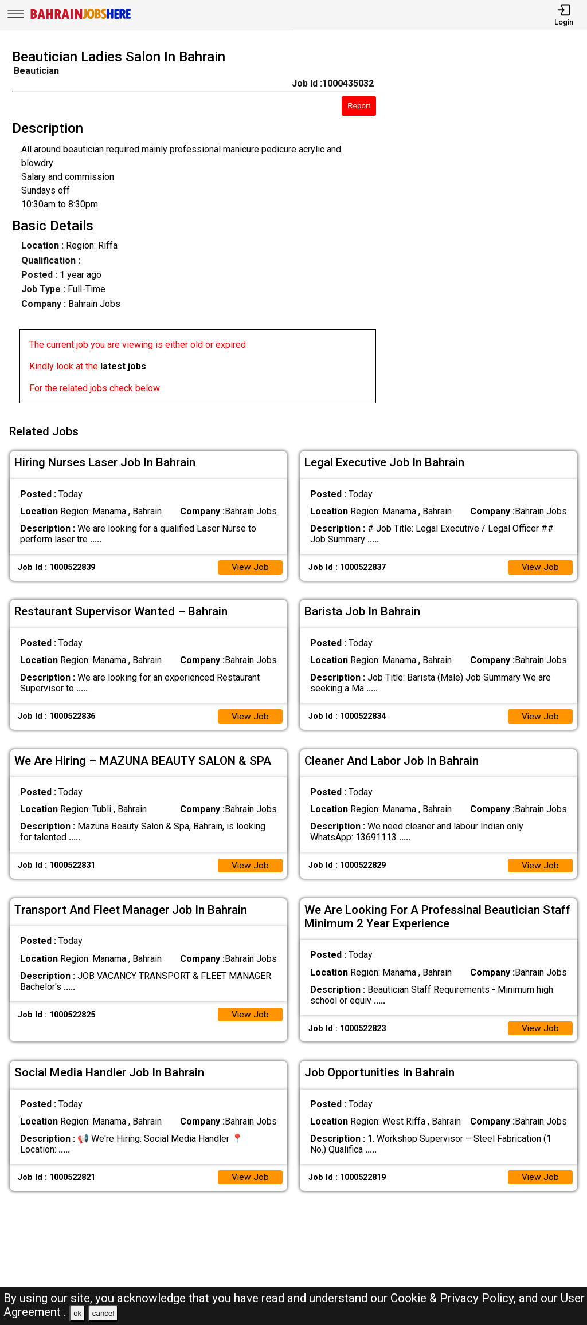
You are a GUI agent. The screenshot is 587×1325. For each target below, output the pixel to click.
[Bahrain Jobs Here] (80, 18)
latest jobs (123, 366)
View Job (250, 564)
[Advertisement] (488, 229)
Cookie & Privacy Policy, (454, 1298)
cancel (103, 1313)
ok (77, 1313)
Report (358, 105)
